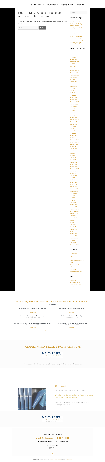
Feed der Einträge (75, 282)
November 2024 (74, 73)
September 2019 (74, 173)
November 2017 (74, 211)
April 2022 (73, 113)
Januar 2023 (73, 97)
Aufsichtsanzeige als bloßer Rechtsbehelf (72, 308)
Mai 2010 (72, 240)
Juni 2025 (72, 64)
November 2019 (74, 169)
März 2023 (73, 95)
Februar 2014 (73, 236)
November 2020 (74, 142)
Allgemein (73, 256)
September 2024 (74, 75)
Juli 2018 (72, 195)
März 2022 (73, 115)
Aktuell (72, 4)
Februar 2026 (73, 59)
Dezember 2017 (74, 209)
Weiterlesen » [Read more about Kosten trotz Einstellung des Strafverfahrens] (33, 312)
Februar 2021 (73, 135)
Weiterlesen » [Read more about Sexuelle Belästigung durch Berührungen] (33, 320)
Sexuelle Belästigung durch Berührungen (33, 316)
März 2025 (73, 68)
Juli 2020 (72, 151)
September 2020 (74, 146)
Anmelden (73, 280)
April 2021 (73, 131)
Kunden (64, 5)
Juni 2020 (72, 153)
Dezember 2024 (74, 70)
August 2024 (73, 77)
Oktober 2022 (74, 104)
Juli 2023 (72, 88)
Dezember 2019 (74, 166)
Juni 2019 (72, 178)
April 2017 (73, 224)
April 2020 (73, 157)
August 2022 (73, 106)
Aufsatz (72, 258)
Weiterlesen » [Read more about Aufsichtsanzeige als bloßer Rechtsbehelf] (72, 312)
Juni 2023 (72, 90)
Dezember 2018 (74, 187)
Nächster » (60, 330)
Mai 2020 (72, 155)
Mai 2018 (72, 200)
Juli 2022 (72, 108)
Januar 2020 (73, 164)
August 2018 (73, 193)
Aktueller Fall (73, 253)
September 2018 (74, 191)
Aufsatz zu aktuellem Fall (77, 260)
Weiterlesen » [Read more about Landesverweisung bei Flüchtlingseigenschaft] (72, 327)
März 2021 (73, 133)
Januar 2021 (73, 137)
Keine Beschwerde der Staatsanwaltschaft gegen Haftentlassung (77, 24)
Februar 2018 (73, 204)
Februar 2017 (73, 229)
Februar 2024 (73, 82)
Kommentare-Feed (75, 285)
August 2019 (73, 175)
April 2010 (73, 242)
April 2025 (73, 66)
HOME (33, 5)
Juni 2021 (72, 128)
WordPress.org (74, 287)
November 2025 (74, 61)
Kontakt (80, 5)
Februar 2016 (73, 233)
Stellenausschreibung (76, 271)
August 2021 (73, 126)
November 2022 (74, 102)
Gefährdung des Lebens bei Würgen (72, 316)
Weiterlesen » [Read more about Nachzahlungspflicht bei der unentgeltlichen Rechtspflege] (33, 327)
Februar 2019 (73, 182)
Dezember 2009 (74, 245)
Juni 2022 (72, 111)
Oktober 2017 (74, 213)
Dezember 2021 (74, 120)
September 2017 (74, 216)
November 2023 (74, 84)
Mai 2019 (72, 180)
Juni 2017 (72, 220)
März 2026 (73, 57)
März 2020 (73, 160)
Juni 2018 (72, 198)
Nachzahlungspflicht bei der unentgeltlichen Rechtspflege (32, 323)
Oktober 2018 (74, 189)
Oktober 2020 (74, 144)
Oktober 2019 (74, 171)
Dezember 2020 (74, 140)
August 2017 (73, 218)
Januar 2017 (73, 231)
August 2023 (73, 86)
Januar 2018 (73, 207)
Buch (71, 262)
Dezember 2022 (74, 99)
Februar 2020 (73, 162)
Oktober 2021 (74, 124)
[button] (52, 454)
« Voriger (44, 330)
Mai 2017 (72, 222)
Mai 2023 (72, 93)
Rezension (73, 269)
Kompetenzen (53, 4)
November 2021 (74, 122)
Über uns (41, 4)
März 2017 (73, 227)
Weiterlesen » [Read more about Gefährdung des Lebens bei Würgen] (72, 320)
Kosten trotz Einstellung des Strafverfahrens (32, 308)
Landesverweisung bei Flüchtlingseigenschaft (72, 323)
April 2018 (73, 202)
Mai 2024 (72, 79)
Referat (72, 267)
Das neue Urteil (74, 265)
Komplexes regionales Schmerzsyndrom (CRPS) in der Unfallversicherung (77, 38)
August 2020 (73, 149)
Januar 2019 (73, 184)
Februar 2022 (73, 117)
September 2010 (74, 238)
